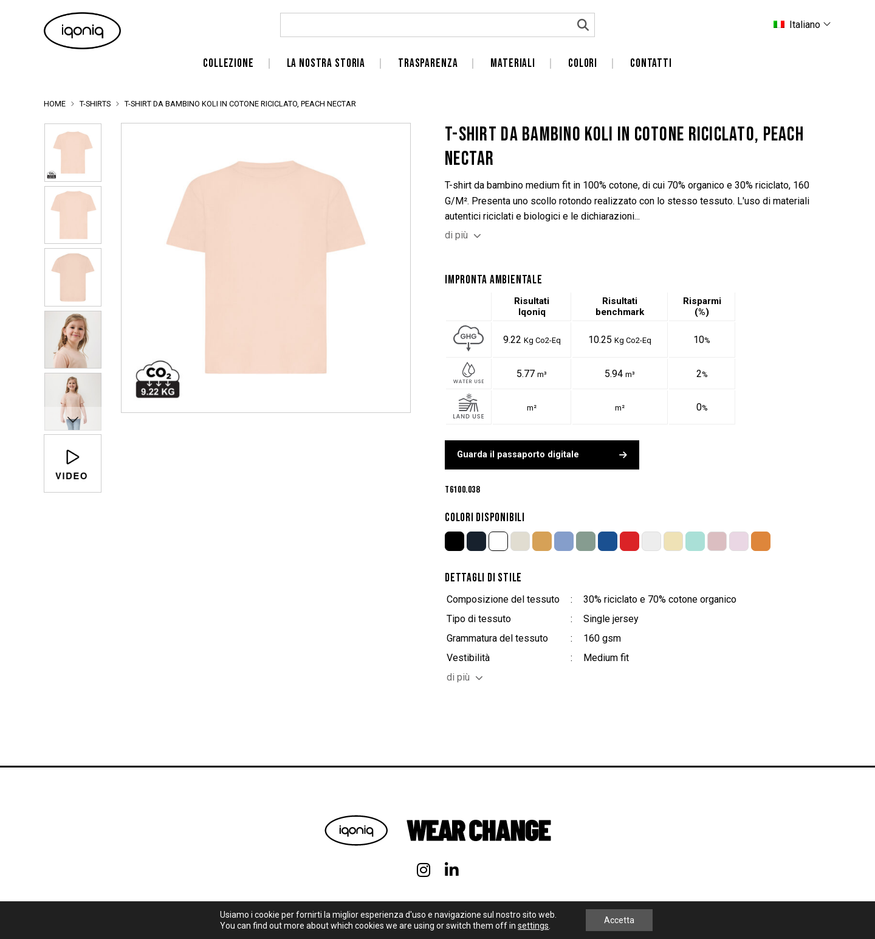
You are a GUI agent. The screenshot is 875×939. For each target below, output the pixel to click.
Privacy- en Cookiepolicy (788, 919)
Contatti (651, 64)
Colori (582, 64)
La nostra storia (326, 64)
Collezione (228, 64)
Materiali (512, 64)
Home (55, 103)
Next (72, 419)
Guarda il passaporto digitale (542, 454)
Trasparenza (428, 64)
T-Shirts (95, 103)
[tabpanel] (266, 268)
